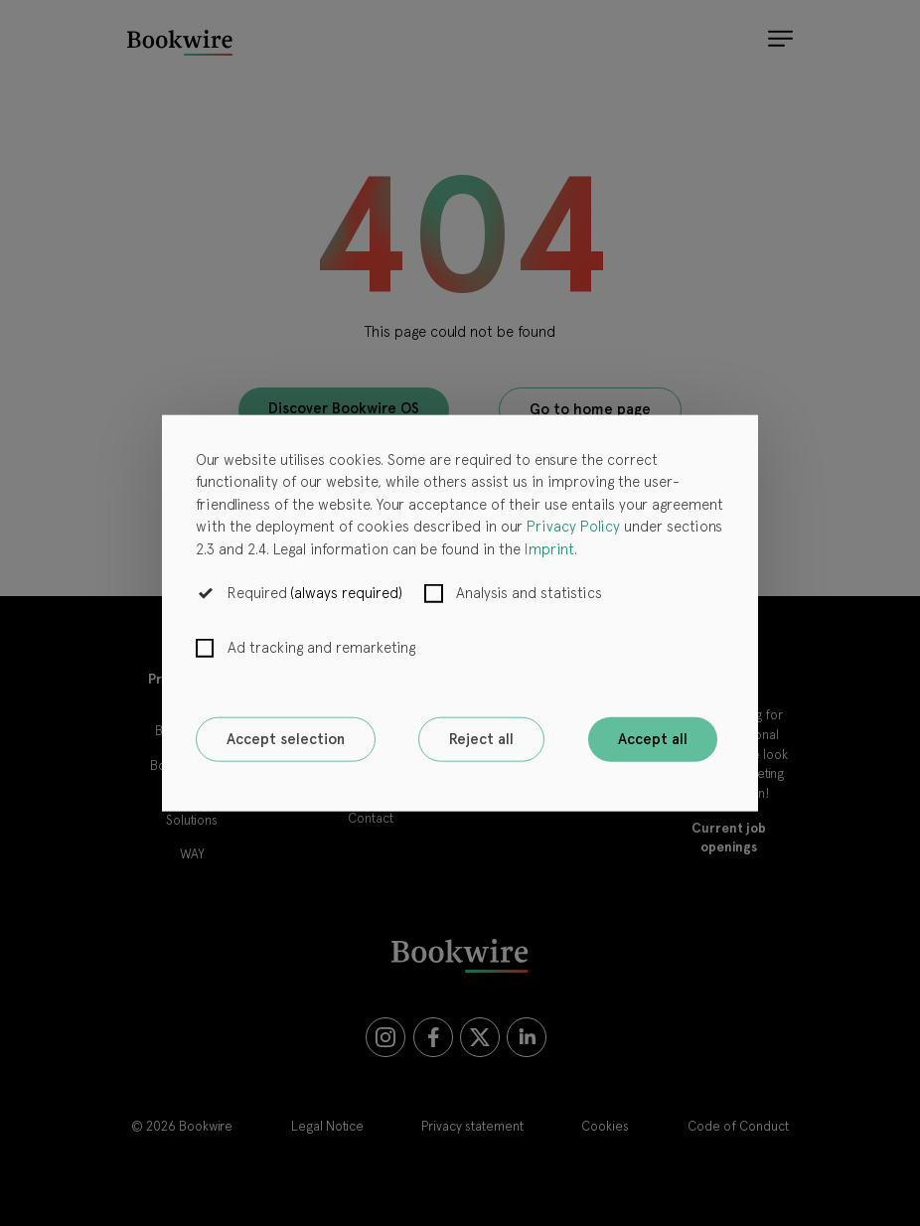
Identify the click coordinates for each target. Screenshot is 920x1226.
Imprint (549, 548)
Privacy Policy (573, 527)
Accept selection (286, 739)
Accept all (653, 739)
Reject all (481, 739)
